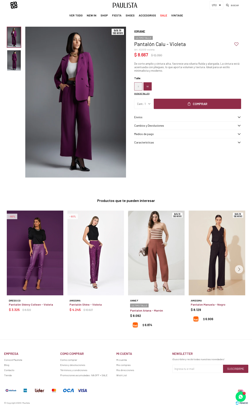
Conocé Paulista (13, 359)
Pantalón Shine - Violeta (85, 304)
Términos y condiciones (73, 370)
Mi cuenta (121, 359)
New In (91, 15)
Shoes (130, 15)
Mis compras (123, 364)
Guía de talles (141, 93)
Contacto (9, 370)
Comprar (200, 104)
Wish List (121, 375)
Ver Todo (76, 15)
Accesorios (147, 15)
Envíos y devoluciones (72, 364)
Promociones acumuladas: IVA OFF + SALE (84, 375)
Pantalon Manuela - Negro (208, 304)
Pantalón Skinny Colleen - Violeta (31, 304)
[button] (239, 269)
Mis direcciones (125, 370)
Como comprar (68, 359)
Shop (104, 15)
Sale (163, 15)
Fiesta (116, 15)
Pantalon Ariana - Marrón (146, 310)
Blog (6, 364)
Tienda (8, 375)
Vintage (177, 15)
